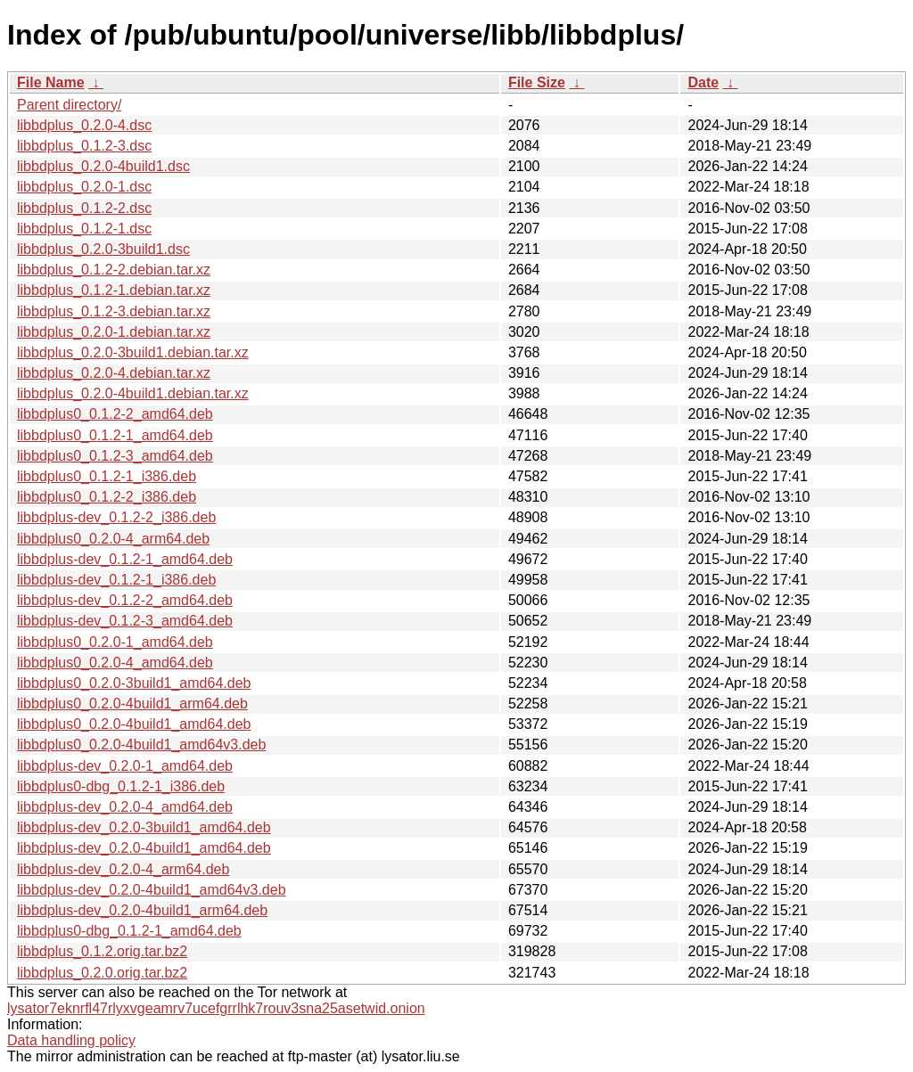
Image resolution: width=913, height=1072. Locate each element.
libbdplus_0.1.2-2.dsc (84, 208)
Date (703, 82)
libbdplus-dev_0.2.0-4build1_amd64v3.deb (151, 889)
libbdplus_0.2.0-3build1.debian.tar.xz (133, 352)
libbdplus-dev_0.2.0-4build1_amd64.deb (144, 847)
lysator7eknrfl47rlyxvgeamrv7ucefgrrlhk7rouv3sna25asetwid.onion (216, 1008)
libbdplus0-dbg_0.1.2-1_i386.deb (121, 786)
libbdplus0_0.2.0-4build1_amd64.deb (134, 724)
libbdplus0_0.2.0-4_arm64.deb (113, 538)
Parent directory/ (69, 104)
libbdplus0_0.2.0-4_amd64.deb (115, 662)
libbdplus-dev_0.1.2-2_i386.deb (116, 517)
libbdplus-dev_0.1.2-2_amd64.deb (125, 600)
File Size (536, 82)
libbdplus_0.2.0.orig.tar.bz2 (102, 972)
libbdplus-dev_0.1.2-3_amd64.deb (125, 620)
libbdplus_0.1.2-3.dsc (84, 145)
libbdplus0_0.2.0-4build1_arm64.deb (132, 703)
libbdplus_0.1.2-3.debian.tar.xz (113, 311)
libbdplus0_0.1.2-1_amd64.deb (115, 435)
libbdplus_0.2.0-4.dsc (84, 125)
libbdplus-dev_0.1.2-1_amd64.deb (125, 559)
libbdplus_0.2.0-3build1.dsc (103, 249)
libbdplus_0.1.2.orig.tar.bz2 (102, 951)
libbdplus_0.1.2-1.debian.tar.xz (113, 290)
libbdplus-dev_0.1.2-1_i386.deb (116, 579)
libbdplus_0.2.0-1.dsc (84, 186)
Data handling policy (71, 1040)
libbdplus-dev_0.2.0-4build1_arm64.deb (142, 910)
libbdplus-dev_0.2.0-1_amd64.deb (125, 765)
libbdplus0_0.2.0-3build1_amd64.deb (134, 683)
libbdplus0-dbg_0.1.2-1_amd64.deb (129, 930)
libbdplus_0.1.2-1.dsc (84, 228)
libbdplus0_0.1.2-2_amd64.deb (115, 413)
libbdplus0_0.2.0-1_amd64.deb (115, 642)
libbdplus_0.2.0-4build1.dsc (103, 166)
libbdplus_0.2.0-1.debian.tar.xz (113, 332)
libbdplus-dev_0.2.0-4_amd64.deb (125, 806)
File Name (51, 82)
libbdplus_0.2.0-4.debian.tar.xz (113, 373)
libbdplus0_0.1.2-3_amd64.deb (115, 455)
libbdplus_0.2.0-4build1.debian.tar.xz (133, 393)
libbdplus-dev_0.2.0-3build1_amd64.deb (144, 827)
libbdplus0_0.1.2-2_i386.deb (106, 496)
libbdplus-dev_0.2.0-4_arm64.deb (123, 869)
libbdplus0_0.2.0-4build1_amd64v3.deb (141, 744)
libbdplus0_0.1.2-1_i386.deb (106, 476)
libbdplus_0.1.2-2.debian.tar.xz (113, 269)
